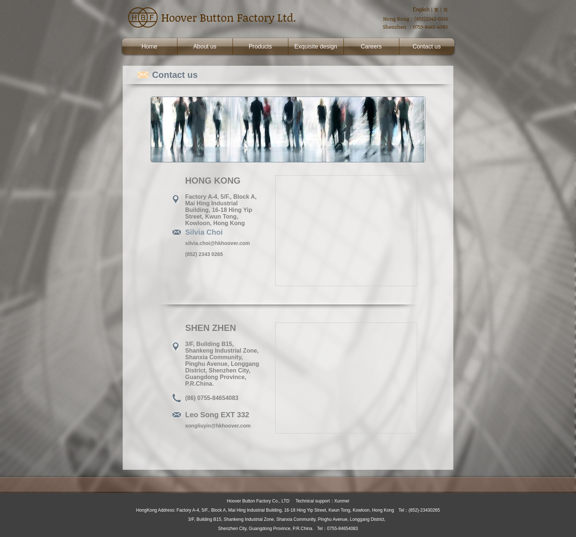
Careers (371, 46)
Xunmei (341, 501)
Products (260, 46)
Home (149, 46)
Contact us (426, 46)
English (421, 9)
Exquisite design (315, 46)
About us (204, 46)
